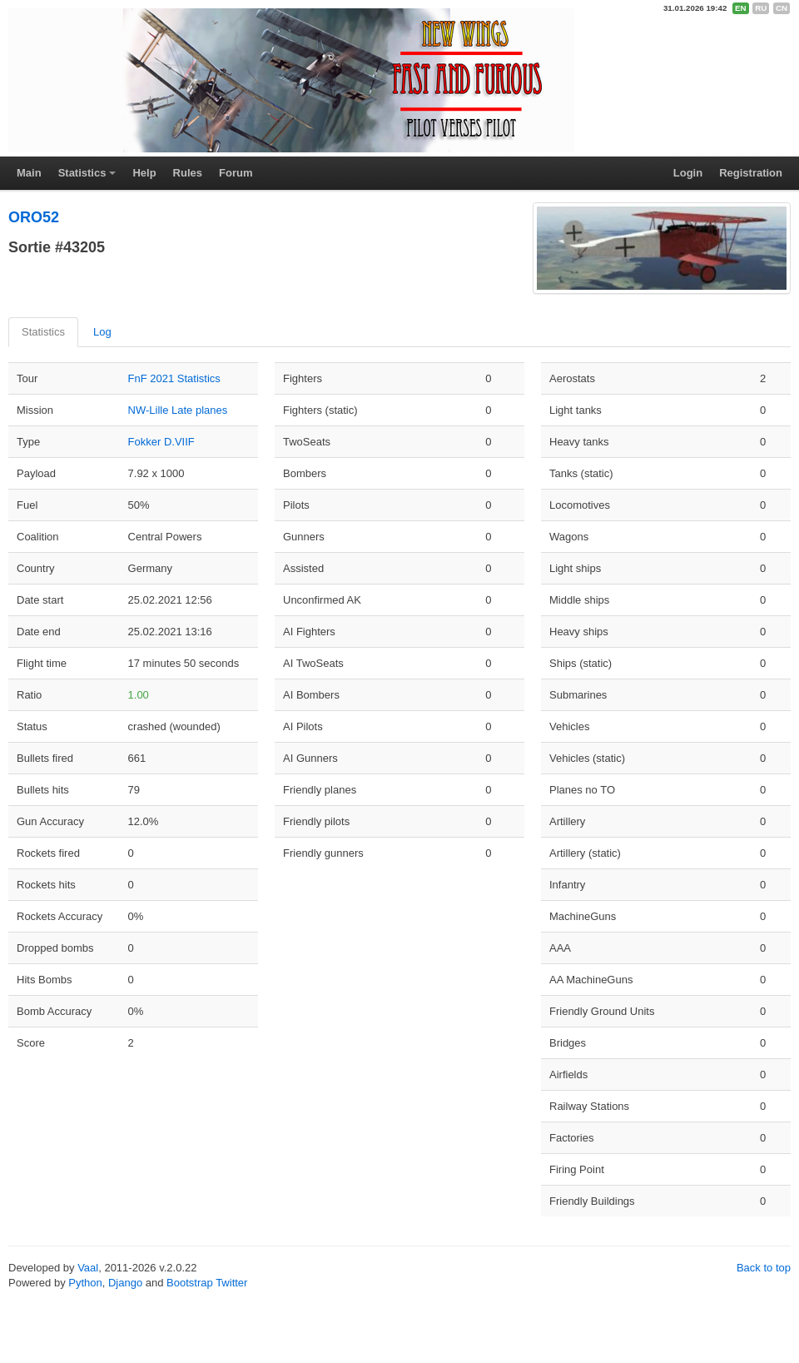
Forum (235, 173)
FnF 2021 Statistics (174, 378)
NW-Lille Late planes (178, 410)
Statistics (82, 173)
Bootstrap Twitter (206, 1282)
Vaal (87, 1267)
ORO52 (33, 217)
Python (85, 1282)
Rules (187, 173)
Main (29, 173)
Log (102, 332)
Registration (750, 173)
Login (687, 173)
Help (144, 173)
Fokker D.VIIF (161, 441)
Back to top (764, 1267)
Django (125, 1282)
